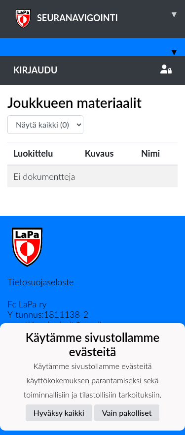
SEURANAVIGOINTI (99, 14)
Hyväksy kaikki (59, 412)
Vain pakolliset (127, 412)
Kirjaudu (92, 70)
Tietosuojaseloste (40, 281)
